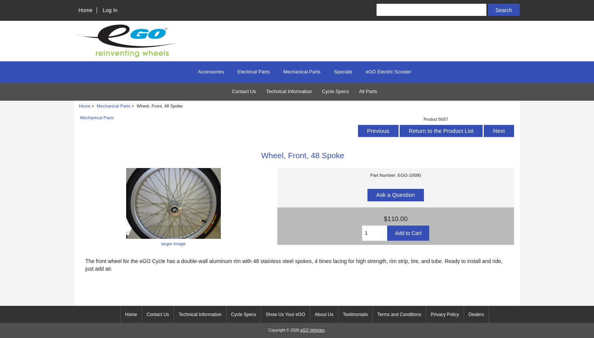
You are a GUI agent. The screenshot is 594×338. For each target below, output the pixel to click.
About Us (324, 314)
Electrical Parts (254, 72)
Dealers (476, 314)
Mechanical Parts (113, 105)
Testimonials (355, 314)
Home (85, 10)
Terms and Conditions (399, 314)
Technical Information (289, 91)
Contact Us (244, 91)
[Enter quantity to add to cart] (374, 233)
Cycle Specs (335, 91)
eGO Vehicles (312, 330)
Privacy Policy (445, 314)
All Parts (368, 91)
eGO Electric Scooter (388, 72)
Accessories (211, 72)
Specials (343, 72)
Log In (110, 10)
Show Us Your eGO (285, 314)
